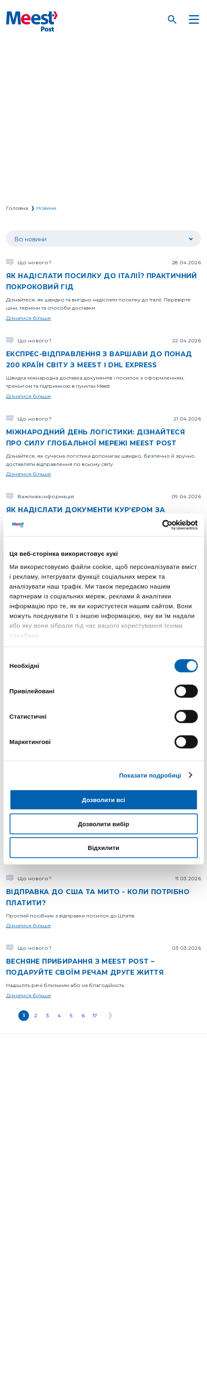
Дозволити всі (103, 799)
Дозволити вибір (103, 823)
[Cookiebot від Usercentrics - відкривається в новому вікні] (162, 524)
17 (95, 1015)
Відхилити (103, 847)
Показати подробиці (150, 774)
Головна (17, 208)
